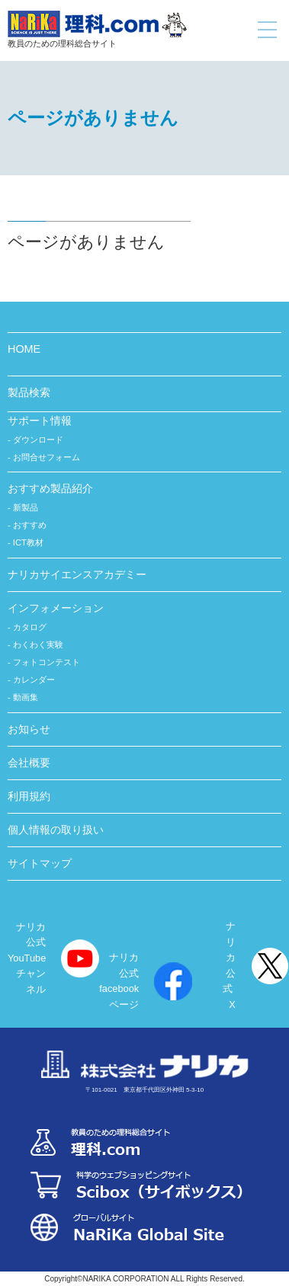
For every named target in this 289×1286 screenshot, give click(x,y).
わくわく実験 (38, 644)
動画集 (25, 697)
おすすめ (30, 524)
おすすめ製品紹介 (50, 488)
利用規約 (29, 796)
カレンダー (34, 679)
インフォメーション (56, 608)
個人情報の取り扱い (56, 830)
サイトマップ (40, 863)
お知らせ (29, 729)
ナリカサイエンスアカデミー (77, 574)
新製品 (25, 507)
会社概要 (29, 763)
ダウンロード (38, 439)
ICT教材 (28, 542)
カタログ (30, 627)
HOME (24, 349)
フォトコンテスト (46, 662)
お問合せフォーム (46, 457)
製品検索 (29, 392)
